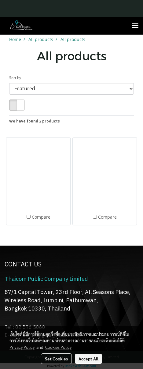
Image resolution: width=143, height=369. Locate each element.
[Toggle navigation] (135, 25)
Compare (41, 217)
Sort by (16, 77)
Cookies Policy (58, 347)
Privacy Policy (22, 347)
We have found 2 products (34, 121)
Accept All (88, 358)
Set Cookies (56, 358)
